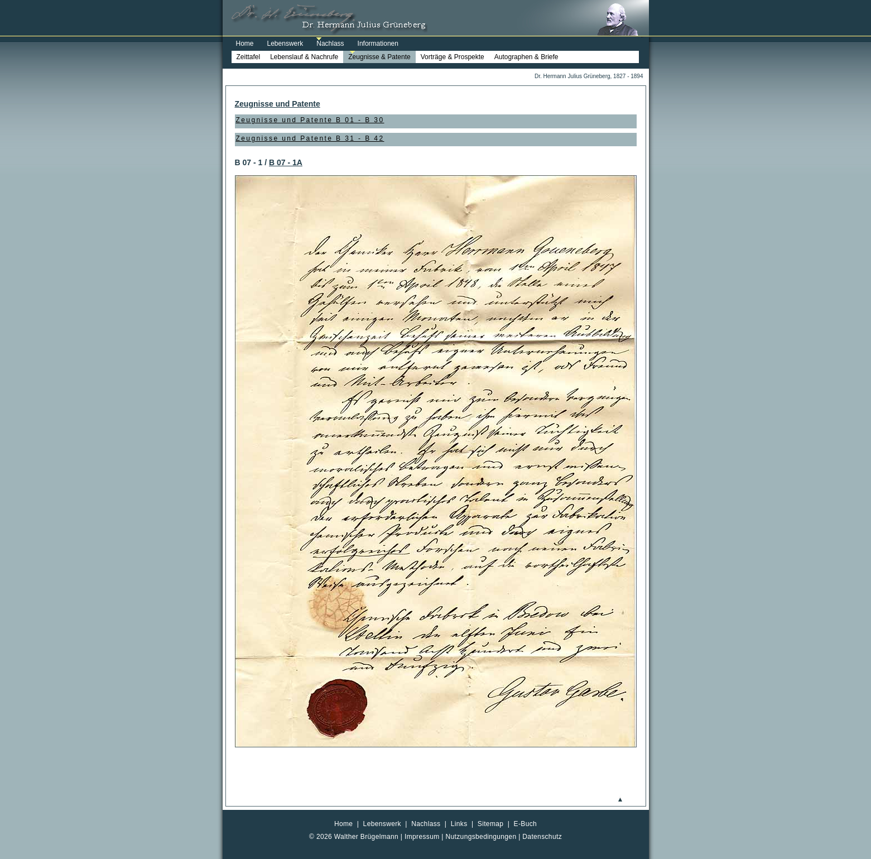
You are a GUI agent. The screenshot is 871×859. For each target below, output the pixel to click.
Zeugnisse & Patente (379, 57)
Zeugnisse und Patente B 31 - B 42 (310, 138)
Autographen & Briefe (526, 57)
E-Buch (525, 824)
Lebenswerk (285, 43)
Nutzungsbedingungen (481, 837)
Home (245, 43)
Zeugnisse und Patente (277, 103)
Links (459, 824)
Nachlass (330, 43)
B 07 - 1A (285, 162)
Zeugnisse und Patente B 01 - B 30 (310, 120)
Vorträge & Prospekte (452, 57)
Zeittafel (249, 57)
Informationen (378, 43)
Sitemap (491, 824)
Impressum (422, 837)
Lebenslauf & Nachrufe (304, 57)
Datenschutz (542, 837)
